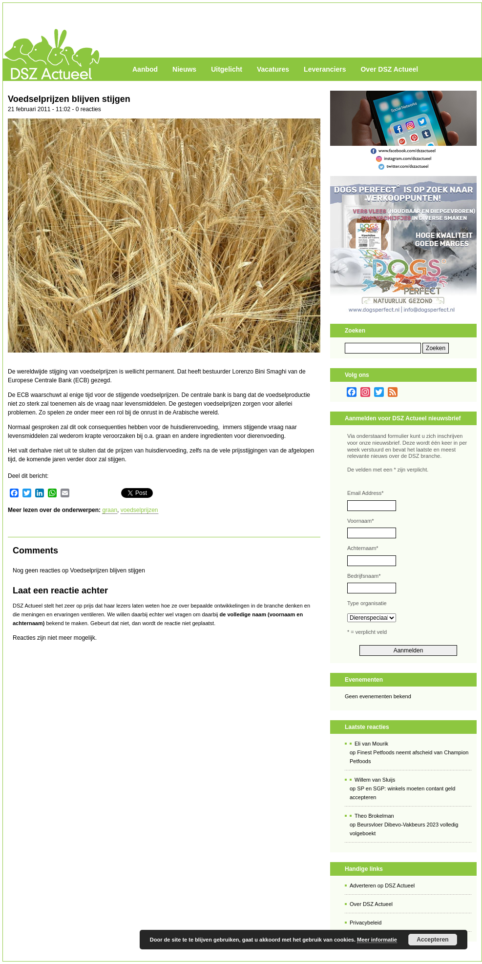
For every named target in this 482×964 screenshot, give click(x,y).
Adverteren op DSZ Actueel (382, 885)
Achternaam (362, 548)
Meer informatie (377, 940)
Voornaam (360, 521)
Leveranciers (325, 69)
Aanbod (145, 69)
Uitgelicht (226, 69)
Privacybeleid (365, 922)
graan (109, 510)
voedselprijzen (139, 510)
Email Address (365, 493)
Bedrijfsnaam (363, 576)
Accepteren (432, 939)
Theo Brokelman (374, 816)
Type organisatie (367, 603)
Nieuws (184, 69)
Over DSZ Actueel (389, 69)
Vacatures (273, 69)
